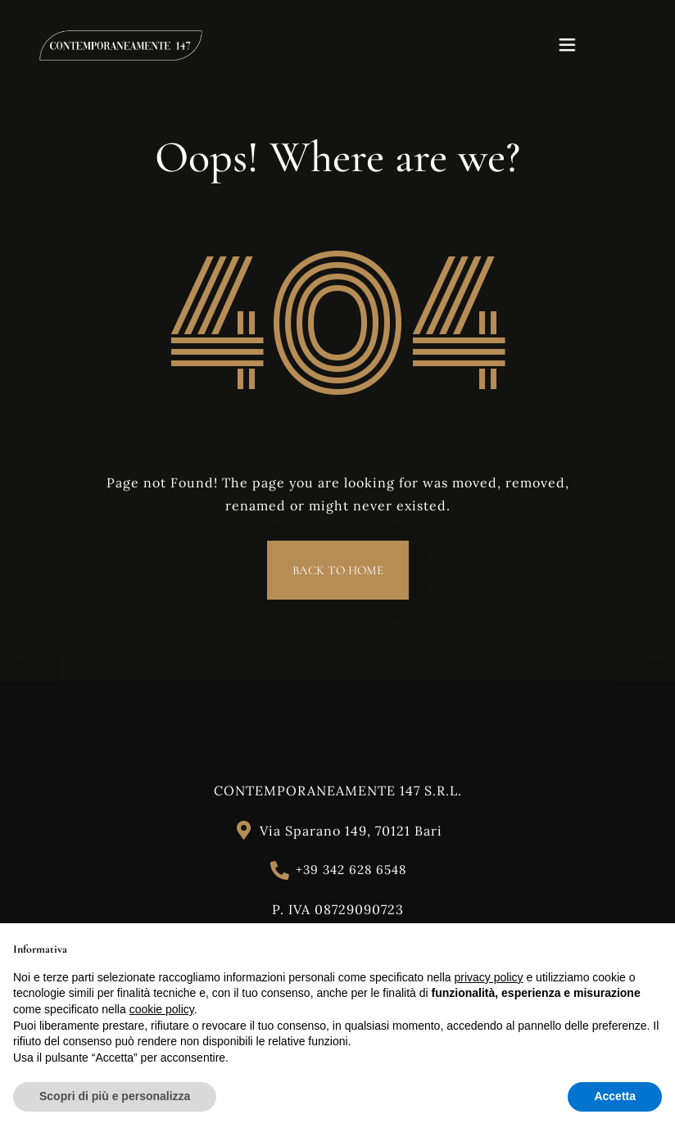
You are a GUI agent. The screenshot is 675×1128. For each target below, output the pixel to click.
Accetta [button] (615, 1096)
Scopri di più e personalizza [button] (114, 1096)
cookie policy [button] (161, 1009)
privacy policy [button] (489, 977)
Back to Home (337, 570)
